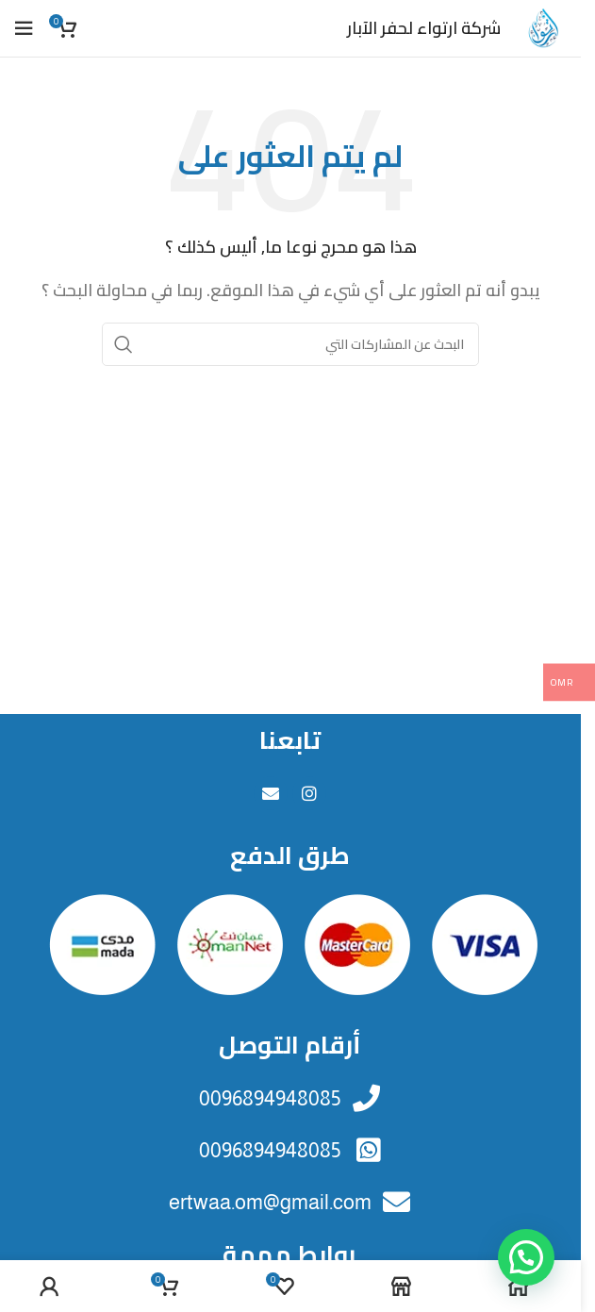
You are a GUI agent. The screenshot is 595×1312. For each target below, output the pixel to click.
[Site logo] (543, 26)
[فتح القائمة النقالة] (23, 28)
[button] (526, 1257)
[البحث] (290, 344)
